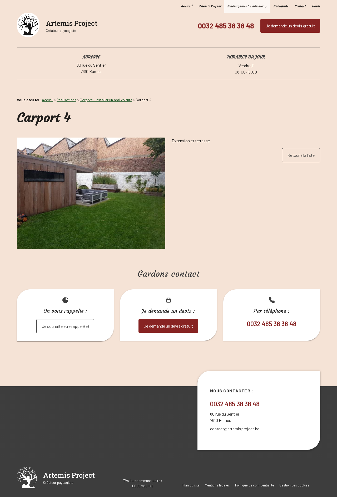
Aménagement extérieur (245, 6)
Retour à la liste (301, 155)
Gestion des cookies (294, 485)
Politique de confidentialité (254, 485)
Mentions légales (217, 485)
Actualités (281, 6)
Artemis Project (210, 6)
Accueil (186, 6)
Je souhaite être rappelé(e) (65, 326)
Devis (316, 6)
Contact (300, 6)
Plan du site (191, 485)
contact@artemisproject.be (234, 428)
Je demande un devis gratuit (290, 25)
